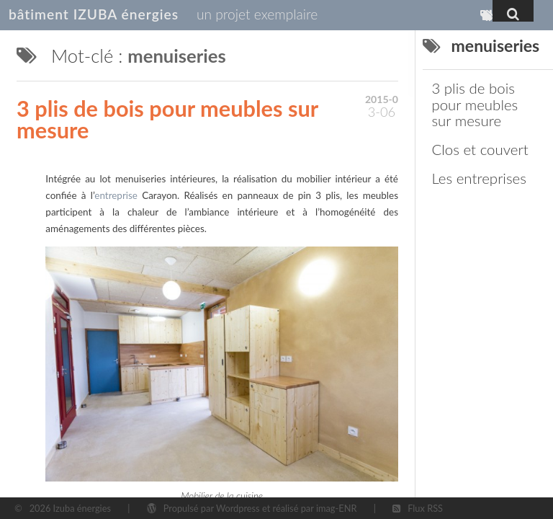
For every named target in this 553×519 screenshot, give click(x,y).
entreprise (116, 195)
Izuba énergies (82, 508)
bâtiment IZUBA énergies (94, 14)
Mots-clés (490, 19)
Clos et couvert (479, 149)
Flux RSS (425, 508)
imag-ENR (336, 508)
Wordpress (238, 508)
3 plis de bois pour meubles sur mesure (167, 119)
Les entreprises (478, 178)
